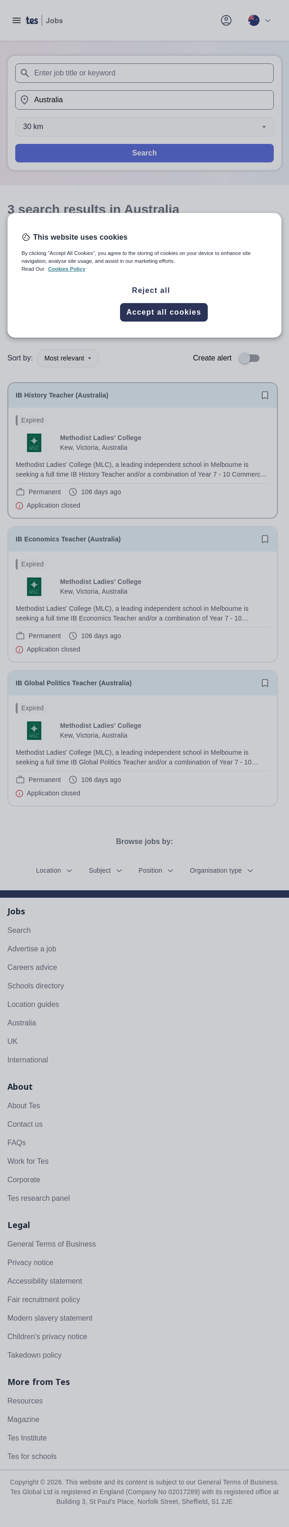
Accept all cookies (163, 312)
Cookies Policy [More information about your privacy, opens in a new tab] (66, 269)
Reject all (151, 290)
